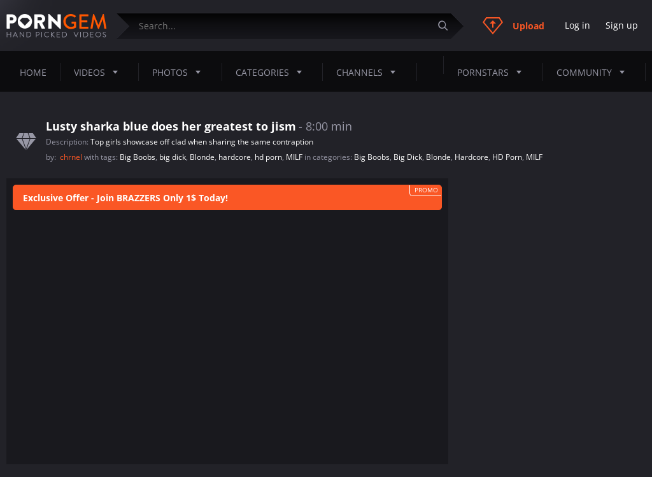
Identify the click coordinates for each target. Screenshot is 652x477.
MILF (294, 157)
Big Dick (407, 157)
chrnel (72, 157)
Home (33, 72)
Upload (513, 25)
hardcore (234, 157)
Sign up (622, 25)
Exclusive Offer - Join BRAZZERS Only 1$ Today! (125, 198)
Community (594, 72)
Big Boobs (137, 157)
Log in (577, 25)
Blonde (202, 157)
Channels (369, 72)
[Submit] (448, 26)
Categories (272, 72)
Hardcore (471, 157)
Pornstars (493, 72)
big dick (172, 157)
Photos (180, 72)
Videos (99, 72)
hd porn (268, 157)
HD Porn (507, 157)
